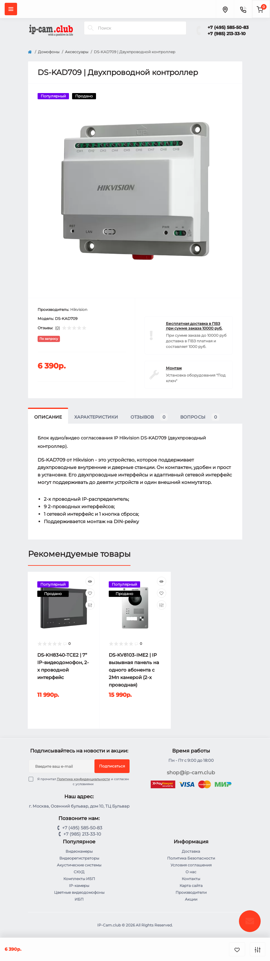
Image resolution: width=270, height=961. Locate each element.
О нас (190, 872)
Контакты (191, 878)
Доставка (191, 851)
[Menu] (11, 9)
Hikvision (78, 309)
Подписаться (112, 766)
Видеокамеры (79, 851)
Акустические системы (79, 865)
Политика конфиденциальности (83, 779)
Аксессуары (76, 51)
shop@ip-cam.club (191, 773)
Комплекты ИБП (79, 878)
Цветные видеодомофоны (79, 892)
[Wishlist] (90, 593)
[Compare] (90, 605)
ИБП (79, 899)
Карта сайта (191, 885)
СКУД (79, 872)
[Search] (91, 28)
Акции (191, 899)
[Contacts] (243, 9)
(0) (57, 328)
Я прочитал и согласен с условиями (82, 781)
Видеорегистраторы (79, 858)
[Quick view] (90, 581)
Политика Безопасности (191, 858)
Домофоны (48, 51)
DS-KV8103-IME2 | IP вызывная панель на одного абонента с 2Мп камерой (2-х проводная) (134, 670)
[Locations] (225, 9)
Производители (191, 892)
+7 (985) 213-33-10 (227, 33)
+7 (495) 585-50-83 (228, 27)
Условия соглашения (191, 865)
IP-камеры (79, 885)
